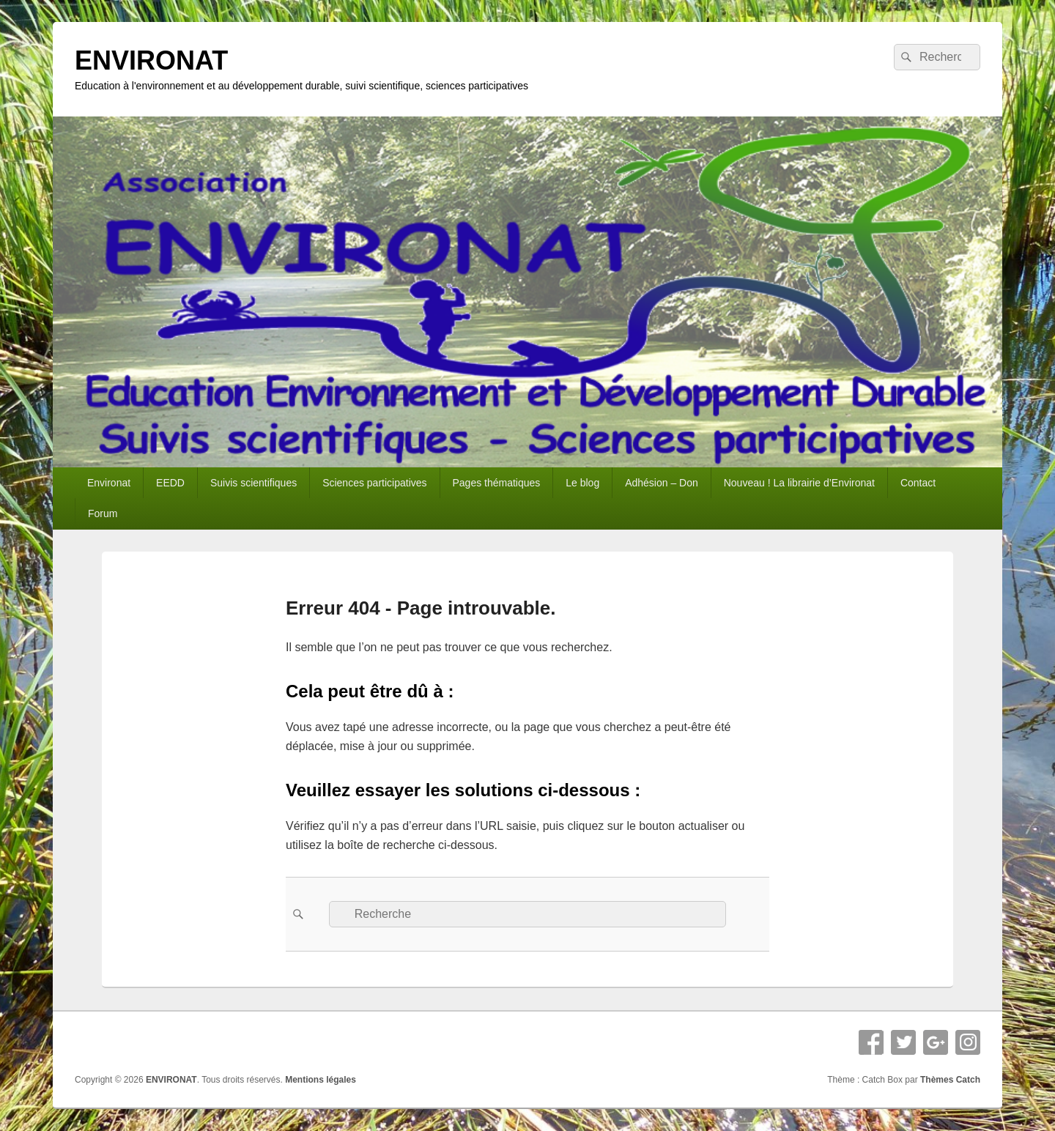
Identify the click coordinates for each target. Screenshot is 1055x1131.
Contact (918, 483)
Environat (108, 483)
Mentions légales (320, 1080)
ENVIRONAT (151, 60)
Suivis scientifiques (253, 483)
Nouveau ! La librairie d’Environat (799, 483)
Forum (102, 513)
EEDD (170, 483)
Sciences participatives (374, 483)
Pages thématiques (496, 483)
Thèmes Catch (950, 1080)
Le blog (582, 483)
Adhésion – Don (661, 483)
